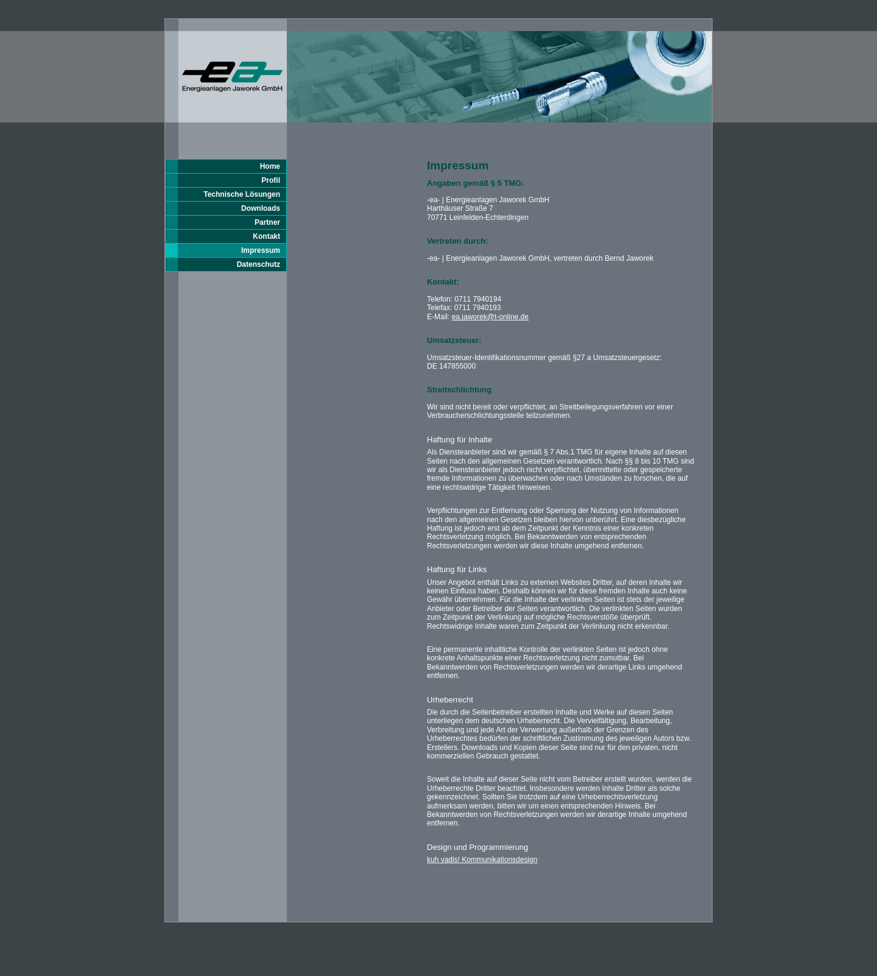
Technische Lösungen (241, 194)
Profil (270, 180)
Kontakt (266, 236)
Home (270, 166)
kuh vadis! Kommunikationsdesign (482, 859)
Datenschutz (258, 264)
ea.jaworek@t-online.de (490, 317)
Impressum (260, 250)
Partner (267, 222)
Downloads (260, 208)
